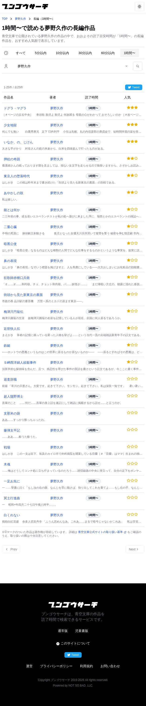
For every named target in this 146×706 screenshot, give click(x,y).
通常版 (63, 631)
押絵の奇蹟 (12, 159)
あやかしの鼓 (13, 193)
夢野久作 (20, 18)
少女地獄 (10, 125)
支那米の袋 (12, 413)
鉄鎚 (7, 345)
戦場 (7, 447)
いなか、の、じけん (18, 142)
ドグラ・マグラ (15, 108)
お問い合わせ (110, 666)
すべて (21, 53)
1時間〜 (130, 53)
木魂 (7, 464)
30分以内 (85, 53)
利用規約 (86, 666)
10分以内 (62, 53)
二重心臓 (10, 227)
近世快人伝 (12, 328)
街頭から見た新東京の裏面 (23, 295)
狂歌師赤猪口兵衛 (17, 278)
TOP (4, 18)
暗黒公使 (10, 244)
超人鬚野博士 (13, 396)
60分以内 (108, 53)
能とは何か (12, 210)
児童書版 (81, 631)
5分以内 (40, 53)
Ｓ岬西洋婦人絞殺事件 (20, 362)
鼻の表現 (10, 261)
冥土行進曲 (12, 498)
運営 (29, 666)
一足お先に (12, 481)
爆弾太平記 (12, 430)
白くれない (12, 515)
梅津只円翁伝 (13, 312)
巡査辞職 (10, 379)
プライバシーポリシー (56, 666)
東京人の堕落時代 (17, 176)
